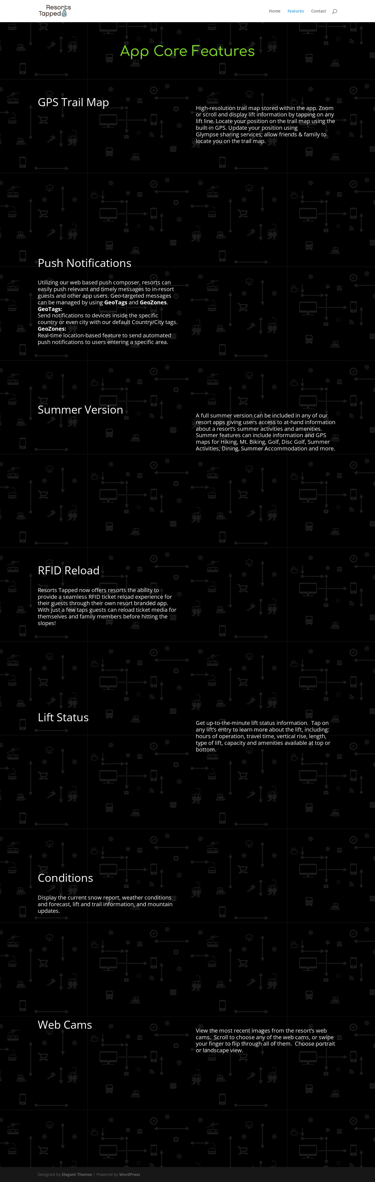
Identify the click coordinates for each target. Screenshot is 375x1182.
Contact (318, 11)
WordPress (129, 1174)
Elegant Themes (77, 1174)
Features (296, 11)
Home (274, 11)
